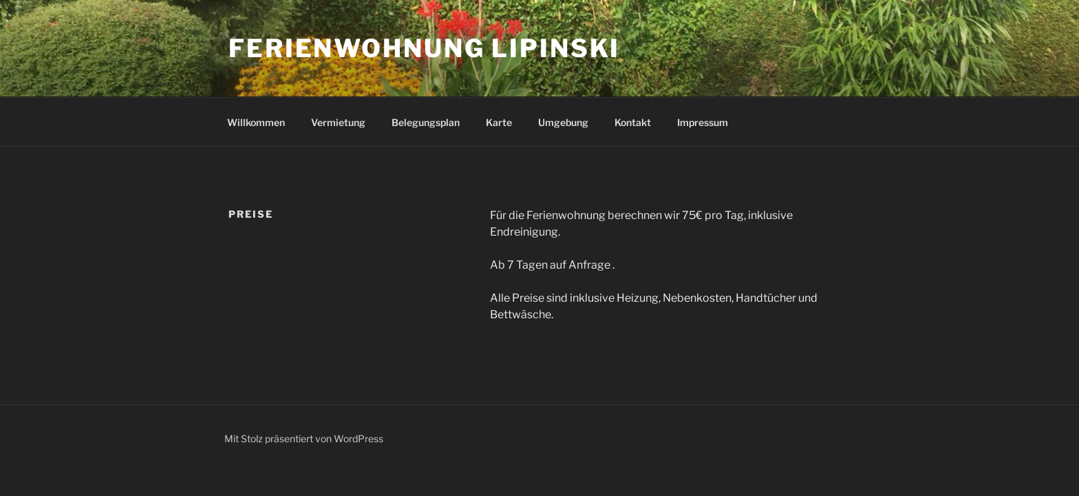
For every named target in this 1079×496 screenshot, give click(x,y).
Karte (499, 122)
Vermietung (338, 122)
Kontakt (633, 122)
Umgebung (563, 122)
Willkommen (256, 122)
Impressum (702, 122)
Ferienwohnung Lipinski (424, 48)
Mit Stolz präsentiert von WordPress (303, 438)
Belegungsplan (426, 122)
